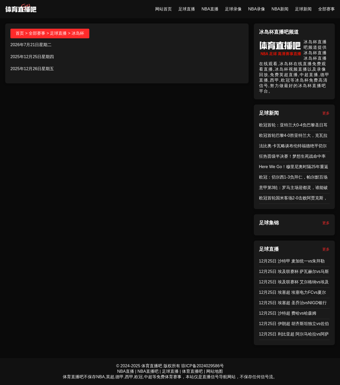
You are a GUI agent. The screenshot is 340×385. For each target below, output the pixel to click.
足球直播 (186, 9)
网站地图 (214, 371)
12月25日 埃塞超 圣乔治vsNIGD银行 (293, 303)
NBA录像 (256, 9)
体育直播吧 (192, 371)
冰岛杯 (78, 33)
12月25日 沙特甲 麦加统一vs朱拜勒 (292, 261)
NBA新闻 (280, 9)
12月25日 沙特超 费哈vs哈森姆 (287, 313)
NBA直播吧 (148, 371)
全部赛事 (326, 9)
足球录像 (233, 9)
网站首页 (163, 9)
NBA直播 (210, 9)
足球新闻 (303, 9)
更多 (326, 113)
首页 (20, 33)
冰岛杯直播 (315, 53)
